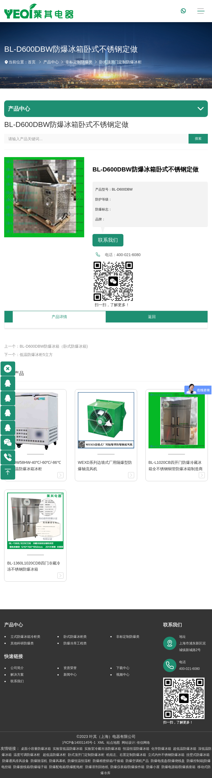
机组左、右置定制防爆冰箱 (126, 755)
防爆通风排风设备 (15, 761)
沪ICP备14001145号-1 (79, 743)
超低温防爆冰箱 (184, 749)
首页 (32, 62)
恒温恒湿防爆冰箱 (136, 749)
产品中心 (51, 62)
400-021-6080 (128, 255)
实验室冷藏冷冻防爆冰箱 (102, 749)
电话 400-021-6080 (189, 665)
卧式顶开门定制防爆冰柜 (120, 62)
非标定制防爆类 (78, 62)
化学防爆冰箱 (161, 749)
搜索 (198, 138)
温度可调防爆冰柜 (27, 755)
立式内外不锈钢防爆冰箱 (166, 755)
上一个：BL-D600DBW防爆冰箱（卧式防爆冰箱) (46, 346)
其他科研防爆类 (22, 643)
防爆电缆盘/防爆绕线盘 (168, 761)
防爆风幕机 (57, 761)
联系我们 (108, 240)
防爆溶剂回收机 (96, 767)
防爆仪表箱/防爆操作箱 (127, 767)
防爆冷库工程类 (75, 643)
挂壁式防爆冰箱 (198, 755)
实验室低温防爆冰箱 (68, 749)
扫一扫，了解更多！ (110, 305)
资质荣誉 (70, 668)
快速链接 (13, 656)
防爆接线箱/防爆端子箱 (30, 767)
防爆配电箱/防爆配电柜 (66, 767)
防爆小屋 (153, 767)
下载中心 (122, 668)
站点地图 (113, 743)
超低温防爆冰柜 (54, 755)
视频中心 (122, 674)
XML (100, 743)
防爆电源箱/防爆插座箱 (178, 767)
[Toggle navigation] (201, 11)
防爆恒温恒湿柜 (79, 761)
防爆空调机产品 (137, 761)
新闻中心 (70, 674)
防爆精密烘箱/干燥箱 (108, 761)
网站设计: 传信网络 (136, 743)
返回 (152, 316)
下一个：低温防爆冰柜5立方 (28, 354)
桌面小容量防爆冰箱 (36, 749)
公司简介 (17, 668)
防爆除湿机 (39, 761)
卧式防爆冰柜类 (75, 637)
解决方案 (17, 674)
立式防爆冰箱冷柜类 (25, 637)
